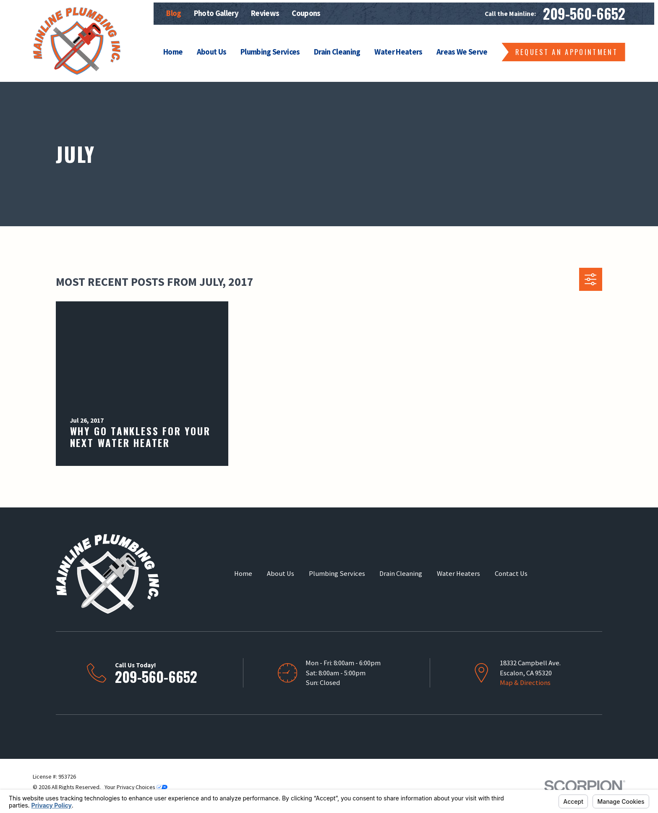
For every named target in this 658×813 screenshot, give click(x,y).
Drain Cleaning (400, 573)
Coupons (306, 13)
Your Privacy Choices (135, 787)
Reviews (265, 13)
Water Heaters (458, 573)
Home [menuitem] (173, 52)
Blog (173, 13)
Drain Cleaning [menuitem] (337, 52)
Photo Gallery (216, 13)
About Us (280, 573)
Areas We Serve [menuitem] (462, 52)
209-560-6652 (584, 14)
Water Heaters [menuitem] (398, 52)
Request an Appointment (566, 52)
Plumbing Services (337, 573)
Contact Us (511, 573)
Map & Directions (525, 682)
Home (243, 573)
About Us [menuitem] (212, 52)
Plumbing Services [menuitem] (270, 52)
